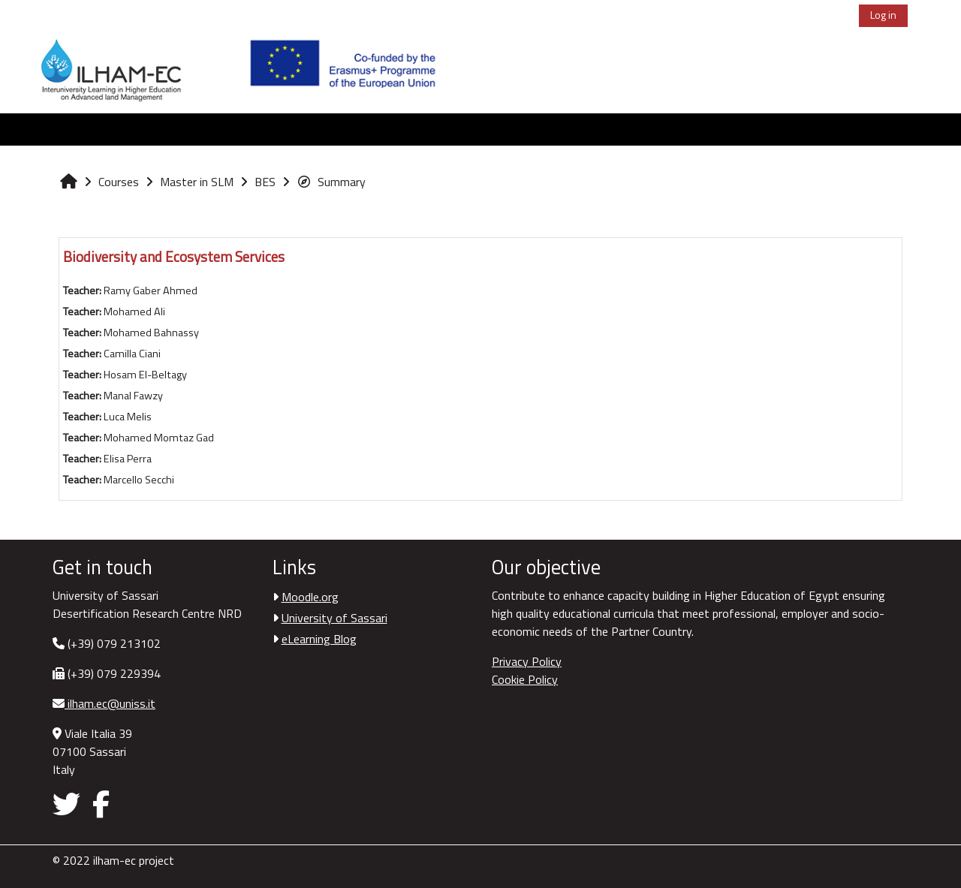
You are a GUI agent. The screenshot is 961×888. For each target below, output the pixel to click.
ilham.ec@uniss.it (110, 703)
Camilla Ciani (132, 353)
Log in (883, 15)
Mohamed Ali (134, 311)
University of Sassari (334, 618)
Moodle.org (310, 597)
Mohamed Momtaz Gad (159, 437)
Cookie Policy (525, 679)
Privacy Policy (527, 661)
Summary (331, 182)
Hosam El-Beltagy (145, 374)
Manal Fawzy (133, 395)
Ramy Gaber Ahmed (150, 290)
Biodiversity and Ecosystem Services (174, 256)
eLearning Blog (319, 639)
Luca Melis (128, 416)
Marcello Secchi (139, 479)
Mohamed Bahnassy (151, 332)
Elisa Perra (128, 458)
